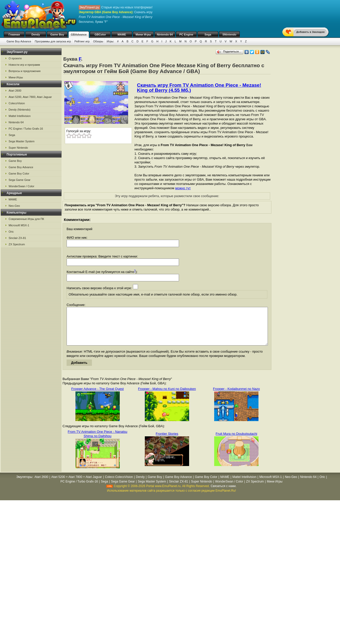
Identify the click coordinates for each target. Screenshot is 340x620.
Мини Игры (143, 34)
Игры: (110, 41)
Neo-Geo (14, 205)
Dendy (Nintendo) (19, 109)
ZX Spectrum (17, 244)
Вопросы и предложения (25, 71)
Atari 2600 (15, 90)
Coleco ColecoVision (119, 484)
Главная (14, 34)
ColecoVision (17, 103)
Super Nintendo (18, 147)
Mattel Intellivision (20, 115)
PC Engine (186, 34)
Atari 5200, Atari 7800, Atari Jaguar (30, 96)
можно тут (183, 188)
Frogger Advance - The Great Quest (97, 396)
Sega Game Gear (19, 179)
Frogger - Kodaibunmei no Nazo (236, 396)
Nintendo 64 (165, 34)
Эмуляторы (24, 484)
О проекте (15, 58)
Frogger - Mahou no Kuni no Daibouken (167, 396)
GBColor (100, 34)
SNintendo (229, 34)
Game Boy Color (19, 173)
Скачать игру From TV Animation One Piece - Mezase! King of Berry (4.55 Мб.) (199, 87)
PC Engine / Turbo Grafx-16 (26, 128)
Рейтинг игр (82, 41)
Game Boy (57, 34)
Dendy (35, 34)
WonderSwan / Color (21, 186)
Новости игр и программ (24, 64)
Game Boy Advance (19, 41)
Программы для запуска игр (53, 41)
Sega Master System (21, 141)
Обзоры (98, 41)
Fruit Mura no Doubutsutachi (236, 441)
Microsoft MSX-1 (19, 225)
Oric (11, 231)
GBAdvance (79, 34)
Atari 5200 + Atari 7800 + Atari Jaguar (76, 484)
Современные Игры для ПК (26, 218)
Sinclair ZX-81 (17, 237)
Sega (208, 34)
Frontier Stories (167, 441)
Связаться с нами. (223, 493)
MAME (121, 34)
